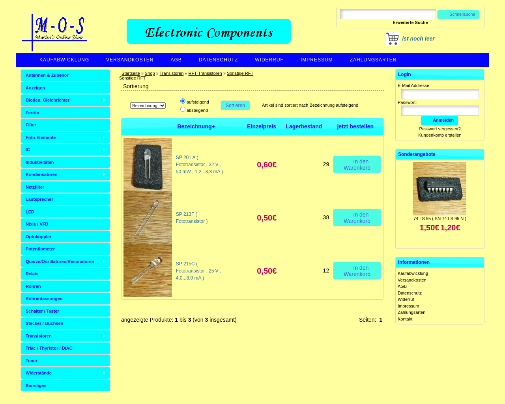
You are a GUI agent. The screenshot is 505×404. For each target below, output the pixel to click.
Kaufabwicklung (64, 60)
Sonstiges (36, 385)
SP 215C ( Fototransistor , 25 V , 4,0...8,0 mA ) (198, 271)
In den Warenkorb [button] (357, 164)
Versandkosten (129, 60)
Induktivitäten (40, 162)
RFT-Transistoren (205, 73)
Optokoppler (38, 236)
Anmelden (439, 120)
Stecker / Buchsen (44, 323)
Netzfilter (35, 187)
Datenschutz (218, 60)
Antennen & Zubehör (47, 75)
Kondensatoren (42, 174)
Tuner (31, 360)
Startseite (131, 73)
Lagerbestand (304, 126)
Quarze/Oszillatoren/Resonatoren (60, 261)
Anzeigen (35, 87)
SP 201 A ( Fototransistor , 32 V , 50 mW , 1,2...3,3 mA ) (199, 164)
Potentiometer (40, 248)
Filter (31, 124)
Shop (150, 73)
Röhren (33, 286)
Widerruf (269, 60)
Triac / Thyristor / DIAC (49, 348)
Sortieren (235, 105)
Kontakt (405, 319)
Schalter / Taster (42, 311)
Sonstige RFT (240, 73)
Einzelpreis (261, 126)
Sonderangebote (417, 154)
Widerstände (39, 373)
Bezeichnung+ (196, 126)
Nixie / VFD (37, 224)
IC (28, 149)
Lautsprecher (39, 199)
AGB (175, 60)
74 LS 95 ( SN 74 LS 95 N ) (439, 218)
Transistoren (172, 73)
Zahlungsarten (373, 60)
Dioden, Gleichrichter (47, 100)
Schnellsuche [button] (458, 14)
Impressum (317, 60)
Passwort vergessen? (439, 128)
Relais (32, 273)
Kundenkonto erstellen (439, 135)
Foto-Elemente (41, 137)
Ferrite (32, 112)
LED (30, 211)
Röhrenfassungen (44, 298)
